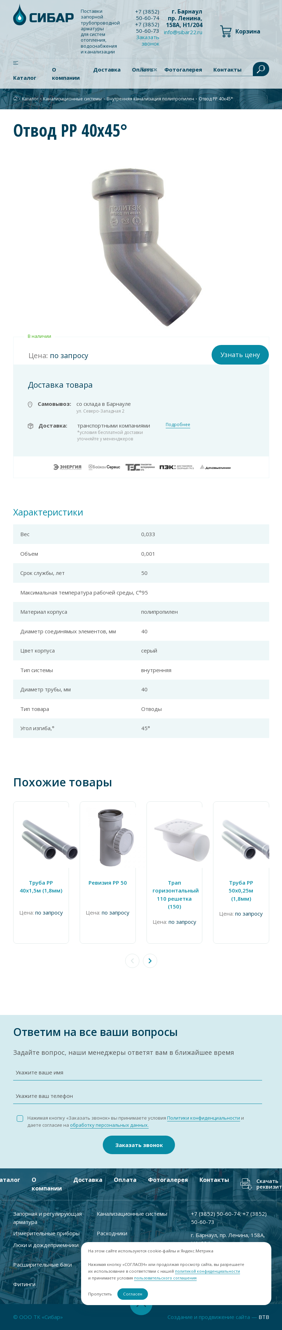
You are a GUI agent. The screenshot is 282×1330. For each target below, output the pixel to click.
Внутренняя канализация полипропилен (150, 99)
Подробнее (178, 424)
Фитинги (24, 1284)
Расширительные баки (42, 1264)
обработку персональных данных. (109, 1125)
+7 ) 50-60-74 (147, 14)
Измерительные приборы (46, 1233)
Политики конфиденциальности (203, 1118)
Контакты (214, 1180)
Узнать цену (240, 354)
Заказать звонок (147, 40)
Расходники (112, 1233)
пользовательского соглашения (165, 1278)
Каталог (24, 77)
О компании (66, 73)
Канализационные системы (72, 99)
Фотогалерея (168, 1180)
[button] (150, 961)
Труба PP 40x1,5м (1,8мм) (41, 886)
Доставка (107, 69)
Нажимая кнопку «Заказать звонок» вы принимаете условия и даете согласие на (135, 1122)
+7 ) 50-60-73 (147, 27)
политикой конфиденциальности (205, 1271)
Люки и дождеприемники (46, 1244)
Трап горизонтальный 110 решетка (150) (175, 894)
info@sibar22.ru (183, 32)
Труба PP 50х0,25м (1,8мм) (241, 890)
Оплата (125, 1180)
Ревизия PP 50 (108, 882)
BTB (264, 1316)
